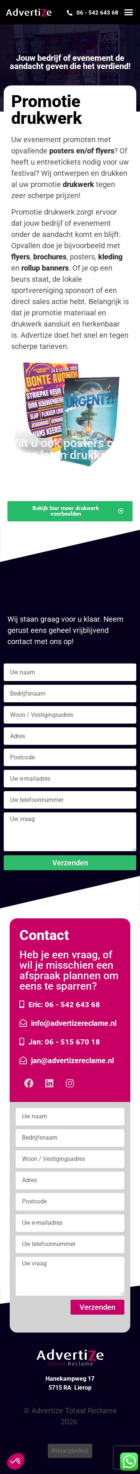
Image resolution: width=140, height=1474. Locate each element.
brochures (49, 256)
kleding (110, 256)
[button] (129, 12)
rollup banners (45, 267)
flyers (20, 256)
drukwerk (78, 184)
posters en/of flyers (81, 150)
